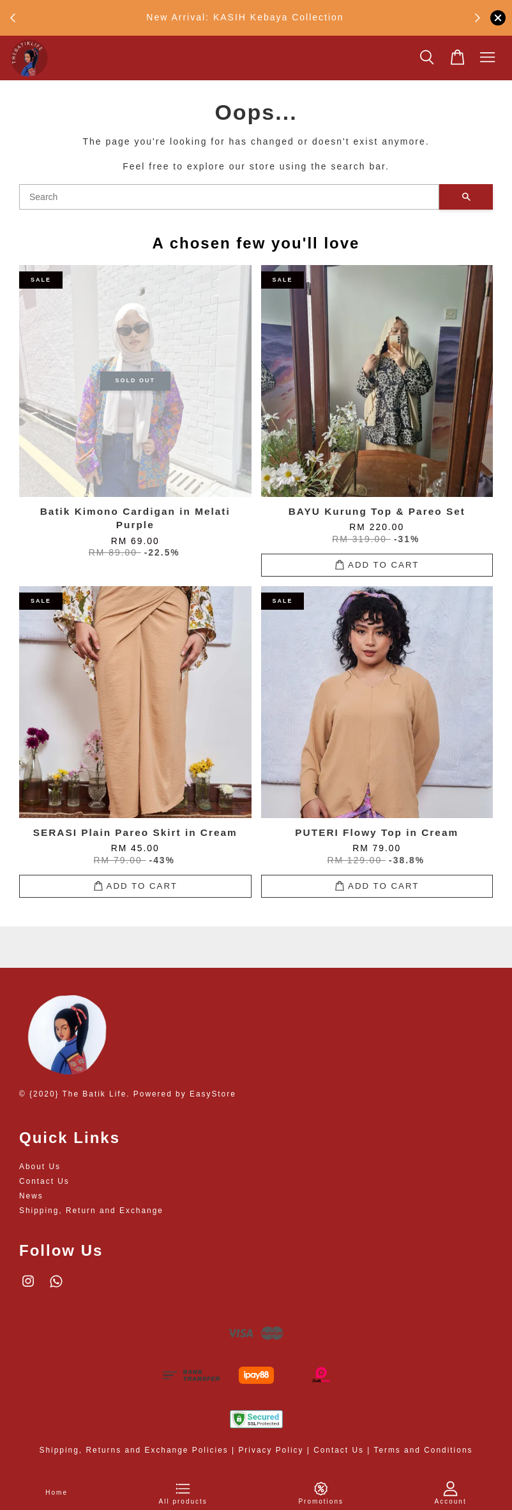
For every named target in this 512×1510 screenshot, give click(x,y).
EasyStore (213, 1093)
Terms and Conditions (422, 1450)
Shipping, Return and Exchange (91, 1210)
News (31, 1195)
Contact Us (44, 1181)
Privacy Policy (270, 1450)
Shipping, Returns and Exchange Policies (134, 1450)
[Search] (229, 197)
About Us (40, 1166)
